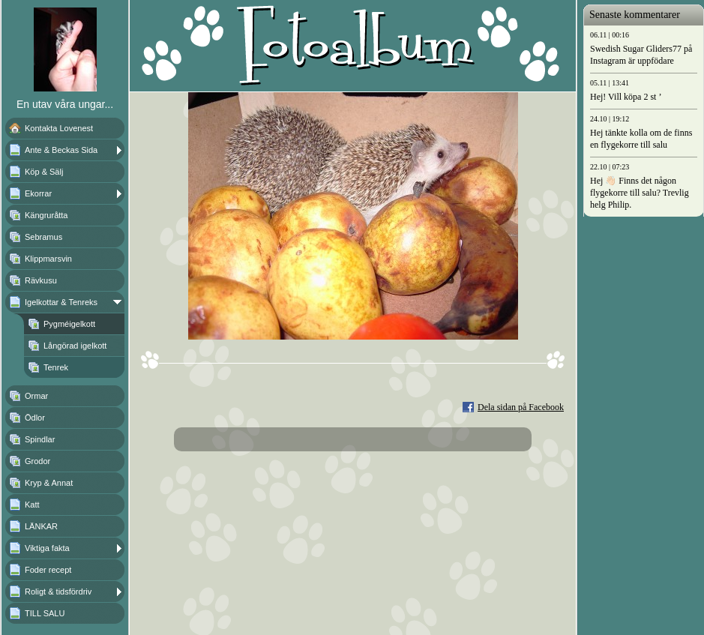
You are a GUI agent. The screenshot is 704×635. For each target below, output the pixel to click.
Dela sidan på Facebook (521, 407)
